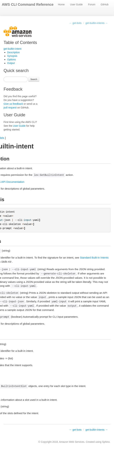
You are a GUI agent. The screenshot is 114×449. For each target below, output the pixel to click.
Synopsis (12, 55)
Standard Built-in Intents (94, 257)
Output (11, 63)
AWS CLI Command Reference (28, 4)
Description (13, 52)
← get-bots (75, 23)
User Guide (76, 4)
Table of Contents (20, 42)
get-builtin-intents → (96, 23)
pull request (10, 107)
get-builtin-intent (12, 48)
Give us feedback (13, 103)
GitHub (105, 4)
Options (11, 59)
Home (61, 4)
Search (33, 79)
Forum (91, 4)
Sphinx (106, 441)
